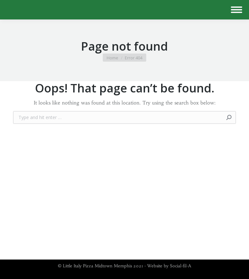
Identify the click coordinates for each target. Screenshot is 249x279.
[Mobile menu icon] (237, 9)
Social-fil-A (180, 266)
